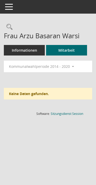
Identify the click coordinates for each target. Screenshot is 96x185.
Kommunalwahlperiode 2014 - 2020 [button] (41, 66)
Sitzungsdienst (67, 114)
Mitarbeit (66, 50)
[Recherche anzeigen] (8, 27)
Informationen (24, 50)
